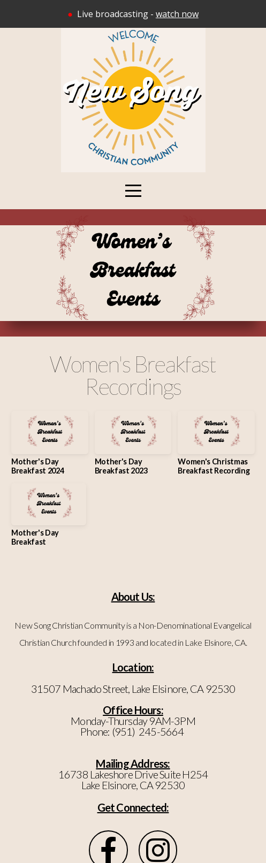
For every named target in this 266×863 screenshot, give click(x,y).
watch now (177, 14)
